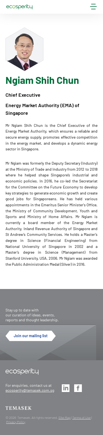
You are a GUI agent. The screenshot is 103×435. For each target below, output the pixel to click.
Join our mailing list (31, 335)
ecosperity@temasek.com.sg (29, 390)
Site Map (65, 417)
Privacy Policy (15, 422)
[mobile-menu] (93, 7)
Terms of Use (81, 417)
